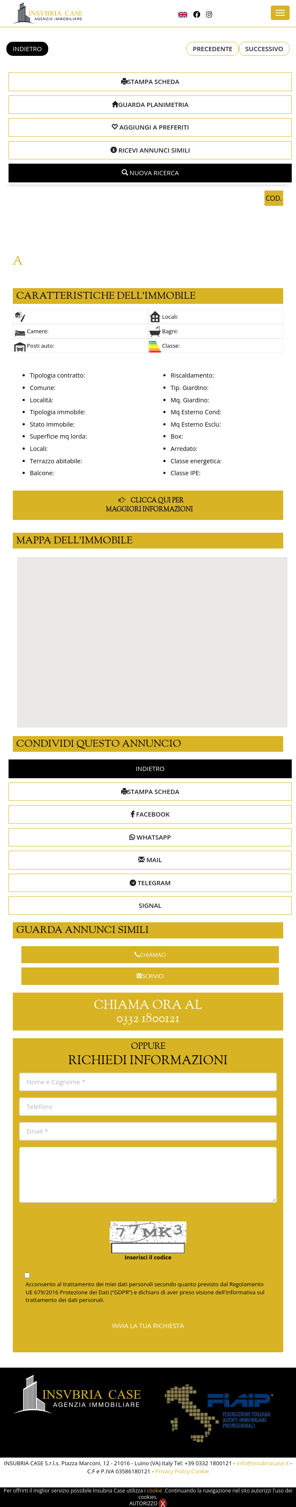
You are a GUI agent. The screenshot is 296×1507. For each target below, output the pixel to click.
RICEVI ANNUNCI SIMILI (150, 150)
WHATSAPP (150, 837)
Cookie (200, 1471)
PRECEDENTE (212, 48)
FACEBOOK (150, 814)
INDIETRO (27, 48)
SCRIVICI (149, 976)
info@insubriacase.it (263, 1463)
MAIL (150, 859)
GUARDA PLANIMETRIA (150, 104)
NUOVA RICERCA (150, 172)
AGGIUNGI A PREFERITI (150, 127)
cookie (155, 1490)
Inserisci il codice (148, 1257)
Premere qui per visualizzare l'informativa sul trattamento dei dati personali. (126, 1308)
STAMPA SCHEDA (150, 81)
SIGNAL (150, 905)
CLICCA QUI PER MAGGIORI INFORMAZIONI (149, 505)
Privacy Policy (172, 1471)
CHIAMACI (150, 954)
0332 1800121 (148, 1019)
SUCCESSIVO (264, 48)
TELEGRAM (150, 882)
